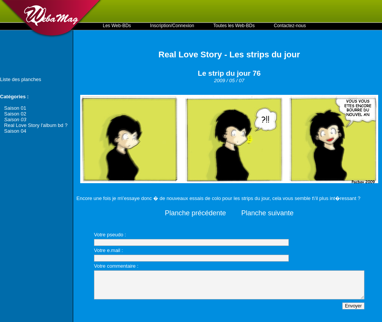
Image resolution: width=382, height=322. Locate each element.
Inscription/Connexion (172, 25)
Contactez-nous (290, 25)
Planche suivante (267, 213)
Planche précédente (195, 213)
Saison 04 (15, 131)
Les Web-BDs (117, 25)
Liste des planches (20, 79)
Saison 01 (15, 108)
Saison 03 (15, 119)
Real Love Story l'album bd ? (36, 125)
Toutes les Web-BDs (234, 25)
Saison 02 (15, 114)
